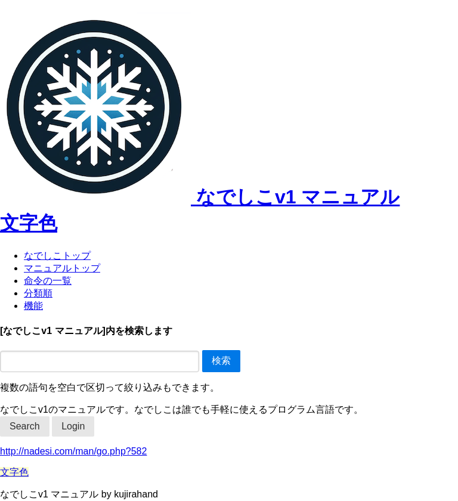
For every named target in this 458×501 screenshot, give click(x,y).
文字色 (28, 223)
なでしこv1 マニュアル (200, 197)
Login (73, 426)
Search (25, 426)
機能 (33, 306)
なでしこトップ (57, 255)
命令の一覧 (48, 281)
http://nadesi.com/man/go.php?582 (73, 451)
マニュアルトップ (62, 268)
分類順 (38, 293)
